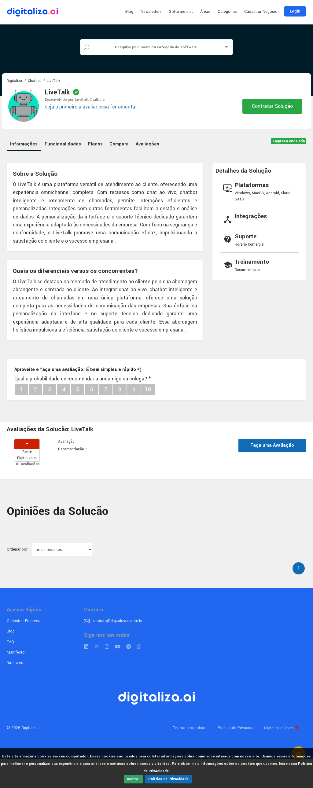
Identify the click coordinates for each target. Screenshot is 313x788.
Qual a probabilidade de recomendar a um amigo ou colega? (82, 378)
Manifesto (16, 652)
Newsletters (151, 11)
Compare (119, 144)
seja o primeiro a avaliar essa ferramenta (90, 106)
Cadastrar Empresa (23, 621)
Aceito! (133, 779)
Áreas (205, 11)
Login (295, 11)
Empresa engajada (289, 141)
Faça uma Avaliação (272, 445)
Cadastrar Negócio (261, 11)
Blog (129, 11)
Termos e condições (191, 728)
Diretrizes (15, 662)
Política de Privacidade (168, 779)
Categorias (227, 11)
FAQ (10, 642)
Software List (181, 11)
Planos (95, 144)
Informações (24, 144)
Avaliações (147, 144)
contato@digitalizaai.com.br (117, 621)
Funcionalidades (63, 144)
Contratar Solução (272, 106)
